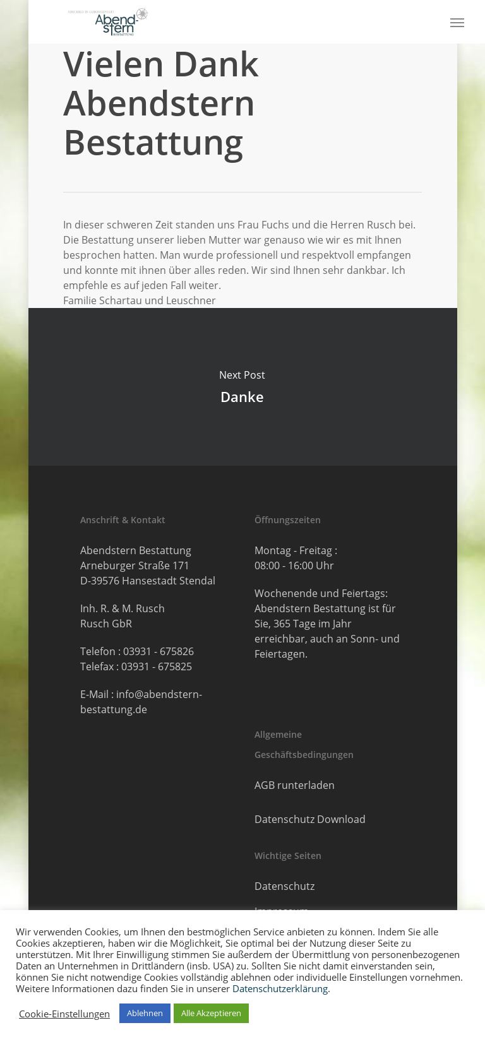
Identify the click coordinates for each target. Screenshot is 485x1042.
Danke (242, 387)
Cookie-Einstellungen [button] (64, 1013)
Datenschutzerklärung (280, 988)
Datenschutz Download (310, 819)
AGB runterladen (294, 785)
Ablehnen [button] (145, 1013)
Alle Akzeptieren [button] (211, 1013)
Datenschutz (284, 886)
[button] (457, 22)
